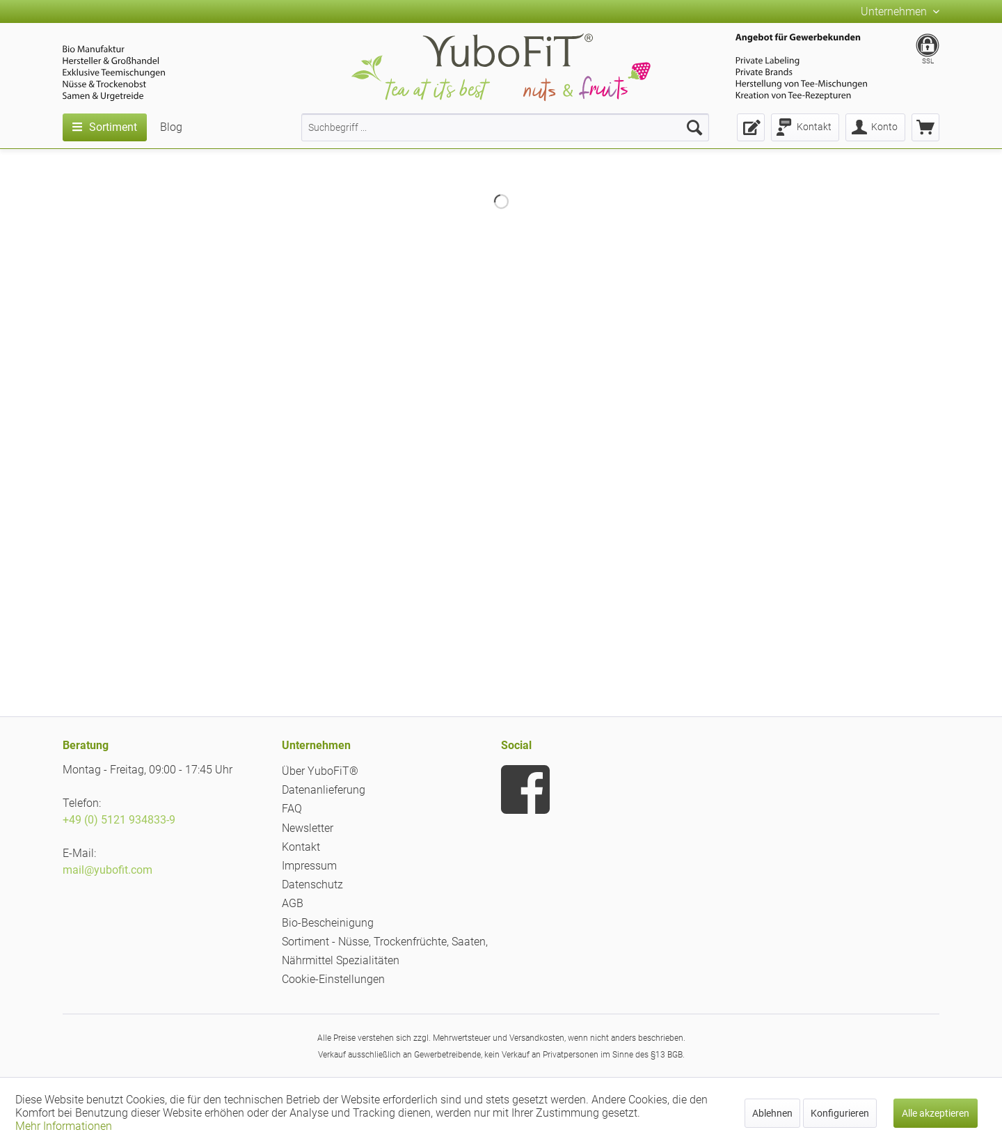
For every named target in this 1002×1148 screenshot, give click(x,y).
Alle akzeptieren (935, 1113)
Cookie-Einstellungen (333, 979)
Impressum (309, 865)
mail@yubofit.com (107, 869)
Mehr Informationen (63, 1126)
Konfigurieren (840, 1113)
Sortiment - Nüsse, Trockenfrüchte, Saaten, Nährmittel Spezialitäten (385, 951)
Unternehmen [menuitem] (895, 11)
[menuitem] (505, 127)
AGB (292, 903)
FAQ (292, 808)
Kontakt (301, 847)
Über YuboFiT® (320, 771)
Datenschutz (312, 884)
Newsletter (307, 828)
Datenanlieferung (323, 789)
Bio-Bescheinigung (328, 922)
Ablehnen (772, 1113)
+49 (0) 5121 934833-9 (119, 819)
